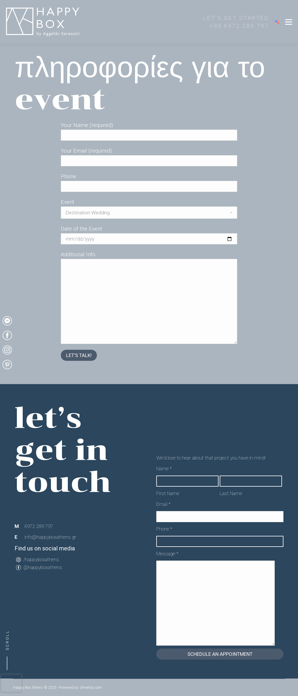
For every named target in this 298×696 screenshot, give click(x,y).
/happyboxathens (41, 559)
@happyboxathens (42, 567)
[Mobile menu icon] (288, 22)
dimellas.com (91, 687)
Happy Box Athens (28, 687)
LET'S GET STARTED (236, 18)
